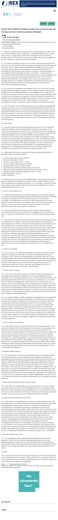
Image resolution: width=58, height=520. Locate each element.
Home (3, 464)
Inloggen (51, 23)
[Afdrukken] (5, 35)
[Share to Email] (2, 35)
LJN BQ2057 (27, 461)
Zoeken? (43, 23)
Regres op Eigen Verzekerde (11, 40)
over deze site (5, 502)
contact (3, 509)
